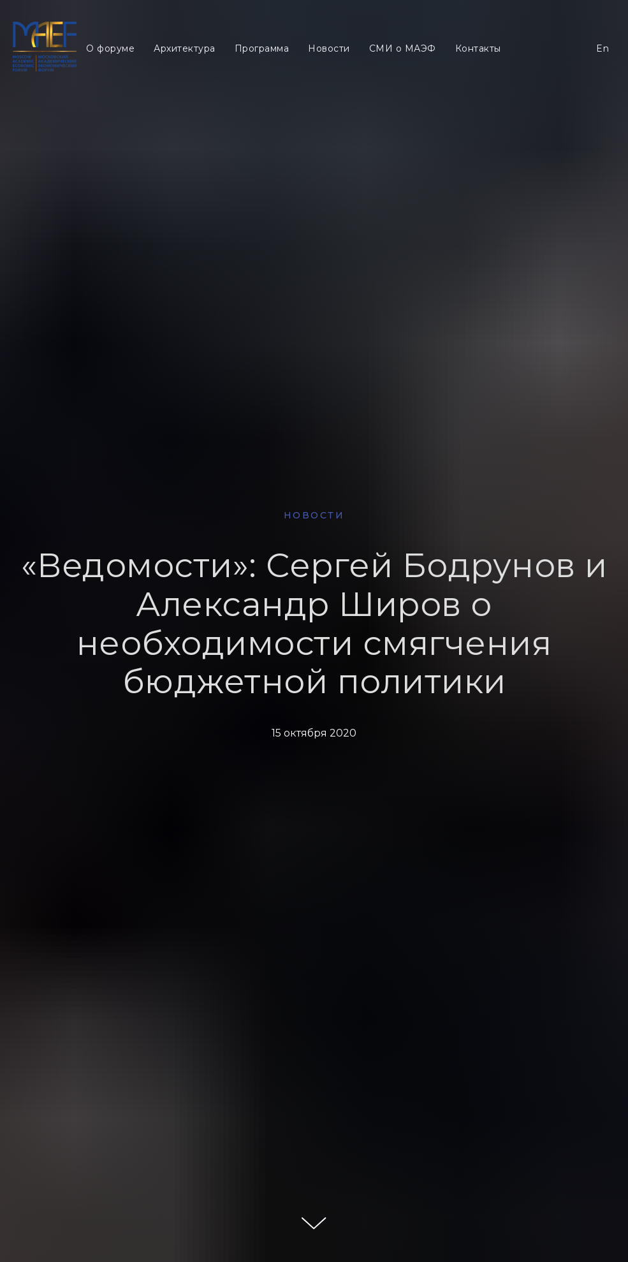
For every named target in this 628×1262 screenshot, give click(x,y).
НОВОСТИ (314, 515)
